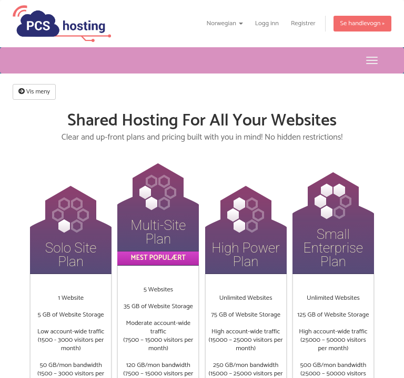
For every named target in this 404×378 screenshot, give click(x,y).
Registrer (303, 23)
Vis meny (34, 92)
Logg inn (267, 23)
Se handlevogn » (362, 23)
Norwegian (224, 23)
